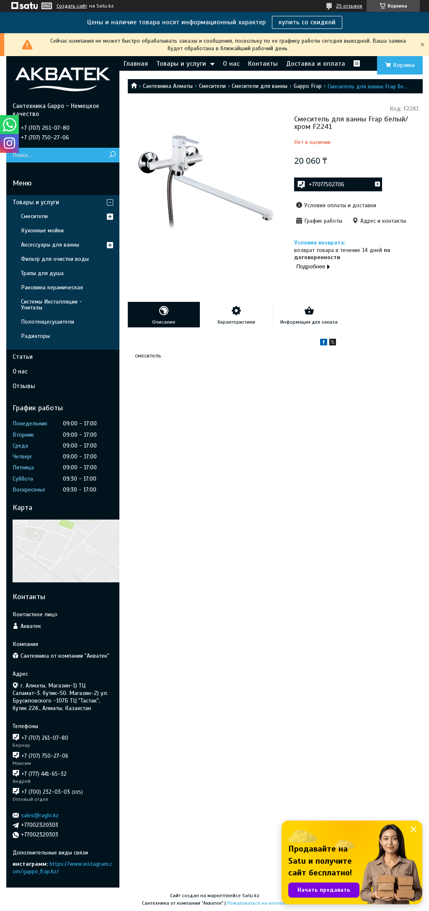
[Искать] (112, 155)
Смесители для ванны (259, 86)
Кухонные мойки (42, 230)
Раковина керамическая (52, 287)
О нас (231, 63)
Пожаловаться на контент (257, 903)
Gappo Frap (308, 86)
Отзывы (24, 386)
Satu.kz (250, 895)
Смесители (212, 86)
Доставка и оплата (315, 63)
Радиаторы (35, 336)
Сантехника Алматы (168, 86)
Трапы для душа (42, 273)
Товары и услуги (181, 63)
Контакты (263, 63)
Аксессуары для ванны (50, 244)
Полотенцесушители (47, 321)
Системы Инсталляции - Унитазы (51, 304)
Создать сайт (72, 6)
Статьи (23, 356)
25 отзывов (349, 6)
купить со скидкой (307, 22)
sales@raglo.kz (40, 815)
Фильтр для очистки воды (55, 258)
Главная (136, 63)
